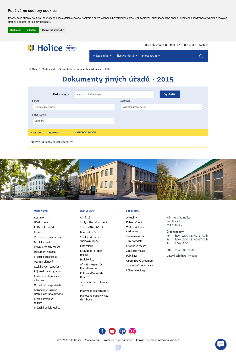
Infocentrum (133, 211)
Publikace (132, 255)
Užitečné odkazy (135, 270)
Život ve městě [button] (126, 55)
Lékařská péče (88, 232)
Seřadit (36, 100)
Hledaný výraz (61, 94)
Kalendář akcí (134, 222)
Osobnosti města (136, 246)
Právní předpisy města (47, 247)
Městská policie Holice (47, 307)
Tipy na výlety (134, 241)
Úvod (35, 68)
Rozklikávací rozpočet (46, 266)
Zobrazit (125, 100)
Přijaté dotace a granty (47, 271)
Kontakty (39, 217)
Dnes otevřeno (170, 45)
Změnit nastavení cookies (164, 340)
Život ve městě (87, 211)
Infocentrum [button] (150, 55)
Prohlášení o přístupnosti (117, 340)
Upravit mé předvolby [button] (53, 30)
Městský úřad (42, 242)
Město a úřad (48, 68)
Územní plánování (44, 261)
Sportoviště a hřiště (91, 227)
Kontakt (203, 45)
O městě (85, 217)
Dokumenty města (45, 252)
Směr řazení (39, 114)
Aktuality (131, 217)
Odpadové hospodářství (48, 285)
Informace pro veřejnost (94, 291)
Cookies (140, 340)
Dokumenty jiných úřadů (89, 68)
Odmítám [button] (31, 30)
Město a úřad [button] (101, 55)
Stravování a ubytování (139, 265)
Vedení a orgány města (47, 237)
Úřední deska (65, 68)
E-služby (39, 232)
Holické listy (87, 259)
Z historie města (135, 251)
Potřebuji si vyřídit (45, 227)
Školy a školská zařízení (93, 222)
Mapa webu (92, 340)
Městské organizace (45, 257)
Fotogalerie (86, 246)
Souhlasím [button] (15, 30)
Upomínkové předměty (140, 260)
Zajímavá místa (135, 236)
